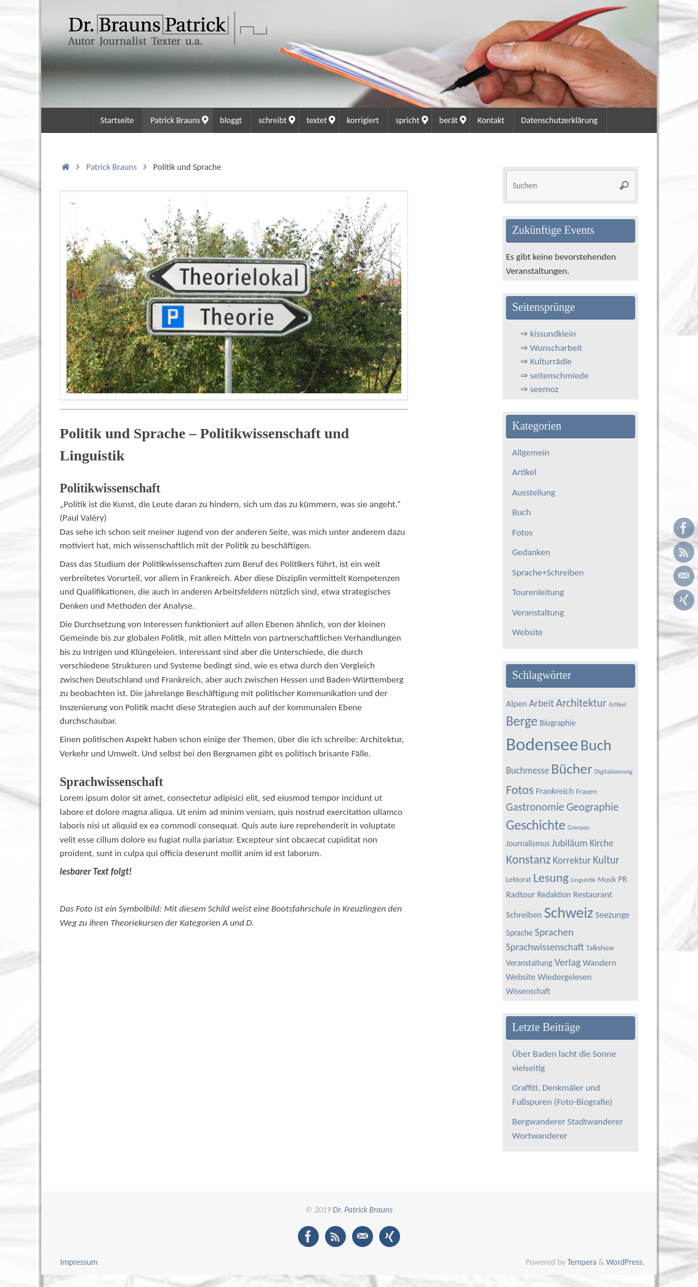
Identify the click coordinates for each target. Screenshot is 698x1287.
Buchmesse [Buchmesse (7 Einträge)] (527, 770)
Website (527, 632)
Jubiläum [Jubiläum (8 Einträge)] (569, 843)
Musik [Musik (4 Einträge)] (607, 879)
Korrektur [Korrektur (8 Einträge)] (572, 860)
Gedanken (531, 552)
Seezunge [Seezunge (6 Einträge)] (612, 914)
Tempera (582, 1262)
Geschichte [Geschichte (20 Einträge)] (536, 825)
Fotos (522, 532)
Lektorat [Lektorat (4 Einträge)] (518, 879)
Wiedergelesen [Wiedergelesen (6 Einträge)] (564, 976)
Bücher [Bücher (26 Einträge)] (571, 768)
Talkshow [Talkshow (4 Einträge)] (600, 947)
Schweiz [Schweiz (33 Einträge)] (568, 912)
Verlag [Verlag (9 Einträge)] (568, 962)
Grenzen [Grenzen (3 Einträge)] (579, 828)
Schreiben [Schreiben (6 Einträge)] (524, 914)
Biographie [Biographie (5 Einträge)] (558, 723)
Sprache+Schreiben (548, 572)
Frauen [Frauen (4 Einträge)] (586, 791)
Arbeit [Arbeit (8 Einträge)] (541, 703)
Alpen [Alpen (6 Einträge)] (516, 703)
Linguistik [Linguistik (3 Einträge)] (583, 880)
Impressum (79, 1262)
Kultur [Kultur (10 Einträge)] (606, 860)
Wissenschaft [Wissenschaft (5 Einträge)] (528, 991)
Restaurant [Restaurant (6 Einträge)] (592, 894)
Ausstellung (533, 492)
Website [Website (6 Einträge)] (521, 976)
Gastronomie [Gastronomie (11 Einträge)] (535, 807)
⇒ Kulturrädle (546, 361)
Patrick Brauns (111, 166)
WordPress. (625, 1262)
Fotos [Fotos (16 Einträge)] (520, 789)
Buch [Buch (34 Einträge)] (596, 745)
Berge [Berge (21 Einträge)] (521, 721)
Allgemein (531, 452)
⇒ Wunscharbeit (551, 347)
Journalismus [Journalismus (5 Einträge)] (528, 843)
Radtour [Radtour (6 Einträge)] (520, 894)
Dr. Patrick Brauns (363, 1210)
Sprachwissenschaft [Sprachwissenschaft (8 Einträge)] (545, 947)
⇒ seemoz (539, 389)
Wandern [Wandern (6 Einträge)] (599, 962)
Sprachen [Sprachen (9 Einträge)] (554, 932)
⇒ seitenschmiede (554, 375)
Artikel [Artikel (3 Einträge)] (617, 704)
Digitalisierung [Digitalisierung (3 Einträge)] (614, 772)
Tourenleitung (538, 592)
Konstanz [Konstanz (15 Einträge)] (528, 859)
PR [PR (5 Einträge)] (622, 879)
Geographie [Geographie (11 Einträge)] (592, 807)
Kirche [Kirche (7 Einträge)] (602, 843)
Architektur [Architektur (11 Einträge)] (581, 703)
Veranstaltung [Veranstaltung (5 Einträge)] (529, 963)
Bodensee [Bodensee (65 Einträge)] (542, 744)
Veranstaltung (538, 612)
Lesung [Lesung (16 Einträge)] (550, 877)
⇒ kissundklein (548, 333)
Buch (521, 512)
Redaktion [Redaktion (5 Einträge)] (554, 894)
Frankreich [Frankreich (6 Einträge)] (555, 790)
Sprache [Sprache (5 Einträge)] (519, 933)
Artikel (524, 472)
